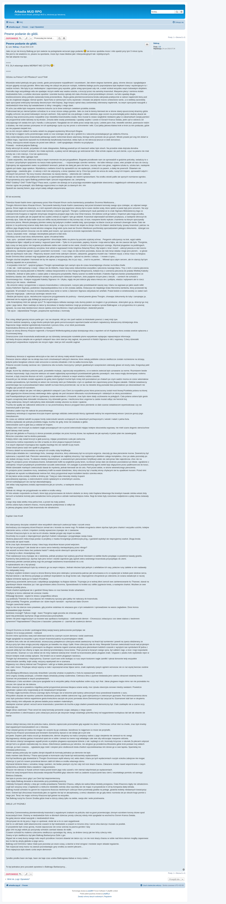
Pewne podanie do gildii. (21, 34)
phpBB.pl (106, 894)
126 (159, 47)
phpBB (90, 891)
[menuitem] (19, 22)
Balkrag (156, 43)
